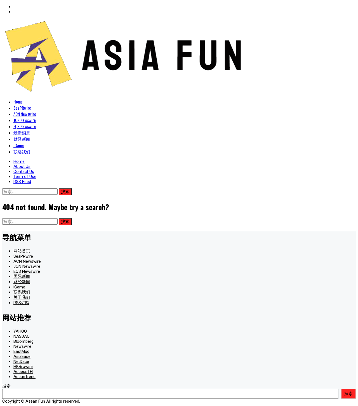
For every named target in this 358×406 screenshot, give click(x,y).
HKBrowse (23, 366)
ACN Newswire (24, 114)
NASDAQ (21, 336)
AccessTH (23, 371)
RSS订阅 (21, 302)
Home (18, 101)
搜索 (6, 385)
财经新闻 (21, 139)
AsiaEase (21, 356)
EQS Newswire (24, 126)
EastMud (21, 351)
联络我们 (21, 151)
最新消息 (21, 132)
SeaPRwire (22, 108)
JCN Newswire (24, 120)
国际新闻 (21, 276)
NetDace (21, 361)
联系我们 (21, 292)
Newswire (22, 346)
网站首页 (21, 251)
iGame (18, 145)
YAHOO (20, 331)
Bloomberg (23, 341)
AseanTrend (24, 376)
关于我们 (21, 297)
